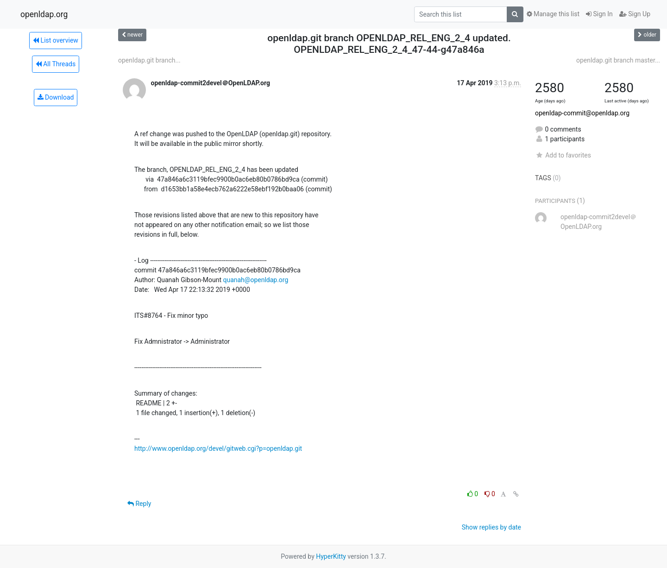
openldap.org (44, 14)
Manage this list (553, 14)
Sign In (599, 14)
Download (56, 97)
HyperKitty (331, 556)
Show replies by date (491, 527)
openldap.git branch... (149, 60)
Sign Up (634, 14)
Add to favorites (563, 155)
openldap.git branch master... (618, 60)
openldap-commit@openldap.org (582, 113)
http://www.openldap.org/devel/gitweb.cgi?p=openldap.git (218, 448)
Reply (139, 503)
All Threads (56, 64)
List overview (55, 40)
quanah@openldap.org (255, 280)
